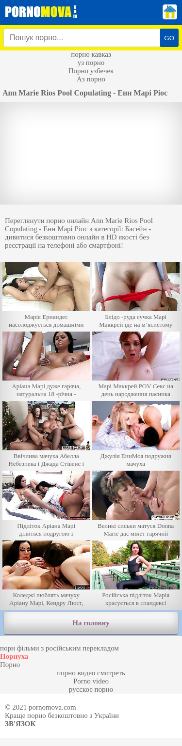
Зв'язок (20, 724)
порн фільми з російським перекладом (59, 648)
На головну (90, 623)
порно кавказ (91, 54)
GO (169, 38)
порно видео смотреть (91, 673)
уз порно (91, 62)
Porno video (91, 681)
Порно (10, 664)
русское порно (91, 689)
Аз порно (91, 79)
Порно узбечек (91, 71)
